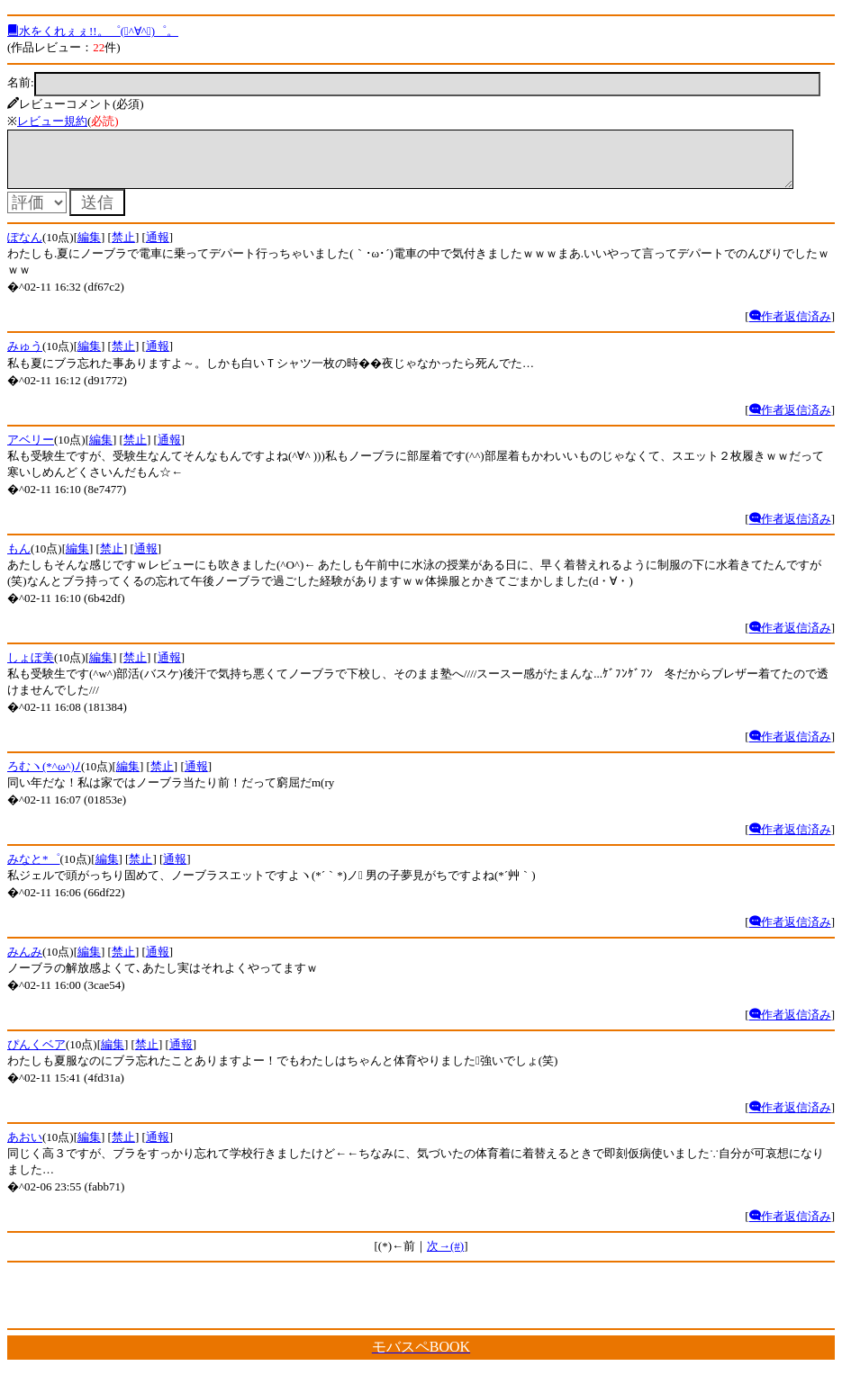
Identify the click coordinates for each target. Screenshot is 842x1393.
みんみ (24, 962)
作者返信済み (790, 327)
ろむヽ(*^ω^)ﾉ (44, 777)
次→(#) (445, 1256)
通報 (157, 248)
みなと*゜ (33, 869)
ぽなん (24, 248)
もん (19, 559)
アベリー (30, 450)
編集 (89, 248)
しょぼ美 (30, 668)
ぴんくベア (36, 1055)
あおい (24, 1148)
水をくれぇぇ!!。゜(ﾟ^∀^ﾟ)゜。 (92, 31)
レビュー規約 (52, 121)
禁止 (123, 248)
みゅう (24, 357)
